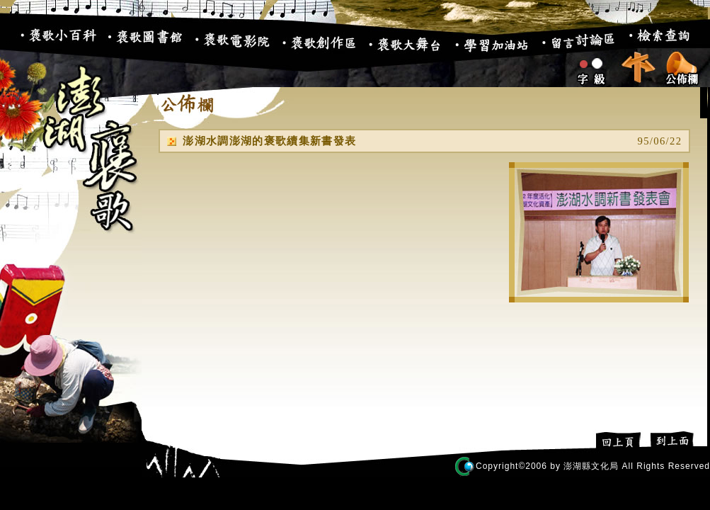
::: (8, 42)
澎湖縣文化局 (591, 466)
